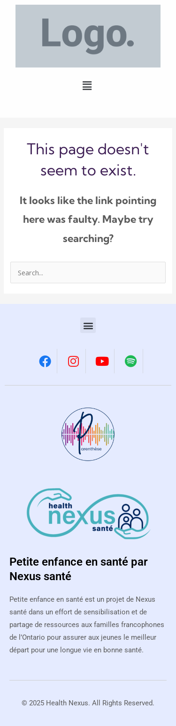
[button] (87, 85)
